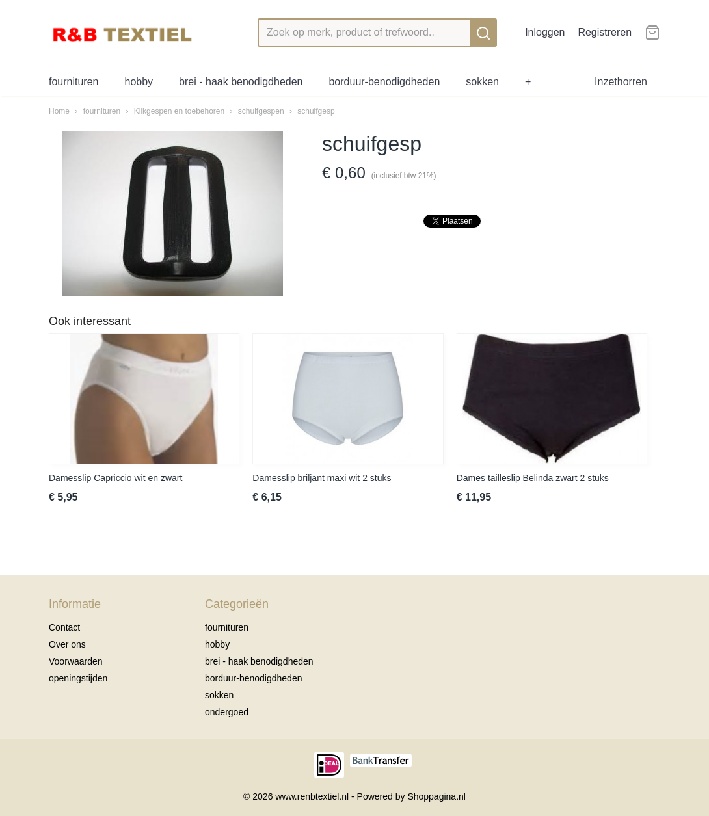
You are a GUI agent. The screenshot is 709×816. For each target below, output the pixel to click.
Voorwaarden (76, 661)
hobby (139, 81)
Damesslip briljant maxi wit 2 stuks (321, 478)
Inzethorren (621, 81)
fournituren (74, 81)
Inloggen (545, 32)
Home (59, 111)
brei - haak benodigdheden (240, 81)
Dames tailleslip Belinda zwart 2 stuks (533, 478)
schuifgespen (261, 111)
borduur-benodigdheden (384, 81)
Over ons (67, 644)
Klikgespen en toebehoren (179, 111)
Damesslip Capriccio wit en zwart (115, 478)
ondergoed (226, 712)
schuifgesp (315, 111)
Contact (64, 627)
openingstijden (78, 678)
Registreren (605, 32)
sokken (482, 81)
